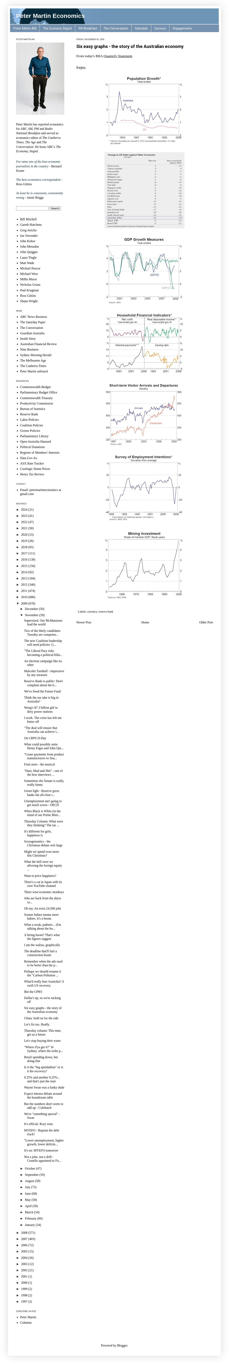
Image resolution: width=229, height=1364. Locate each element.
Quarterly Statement (118, 56)
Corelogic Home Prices (35, 469)
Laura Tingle (28, 257)
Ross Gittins (28, 295)
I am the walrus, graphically (42, 945)
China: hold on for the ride (41, 1018)
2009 (24, 603)
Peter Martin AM (24, 28)
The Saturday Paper (32, 322)
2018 (24, 547)
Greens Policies (30, 430)
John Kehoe (27, 241)
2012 (24, 584)
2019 (24, 541)
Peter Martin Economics (50, 15)
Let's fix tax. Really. (37, 1024)
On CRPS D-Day (35, 738)
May (28, 1199)
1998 (24, 1295)
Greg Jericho (28, 230)
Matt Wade (27, 263)
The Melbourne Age (33, 360)
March (29, 1212)
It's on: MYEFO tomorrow (41, 1150)
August (30, 1181)
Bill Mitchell (28, 219)
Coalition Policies (31, 425)
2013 (24, 578)
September (32, 1174)
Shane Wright (29, 301)
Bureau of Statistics (32, 409)
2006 (24, 1245)
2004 (24, 1257)
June (28, 1193)
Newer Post (83, 622)
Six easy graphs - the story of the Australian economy (130, 46)
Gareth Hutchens (31, 224)
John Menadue (29, 246)
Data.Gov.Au (28, 458)
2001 (24, 1276)
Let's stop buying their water (42, 1040)
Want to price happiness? (40, 875)
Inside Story (28, 338)
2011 (24, 591)
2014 (24, 572)
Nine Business (29, 349)
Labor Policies (29, 419)
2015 (24, 566)
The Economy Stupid (57, 28)
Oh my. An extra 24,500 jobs (42, 908)
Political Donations (32, 447)
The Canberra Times (33, 366)
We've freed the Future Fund (42, 691)
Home (145, 622)
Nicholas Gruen (30, 284)
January (30, 1225)
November (32, 615)
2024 (24, 509)
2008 (24, 1232)
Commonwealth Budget (35, 387)
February (31, 1218)
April (29, 1206)
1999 (24, 1289)
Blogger (122, 1345)
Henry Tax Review (32, 474)
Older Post (206, 622)
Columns (26, 1322)
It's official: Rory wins (38, 1124)
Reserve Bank (29, 414)
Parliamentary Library (34, 436)
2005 (24, 1251)
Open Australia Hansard (35, 441)
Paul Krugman (29, 290)
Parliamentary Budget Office (38, 392)
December (32, 609)
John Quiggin (29, 252)
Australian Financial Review (38, 344)
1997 (24, 1301)
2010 (24, 597)
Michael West (29, 273)
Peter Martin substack (34, 371)
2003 (24, 1264)
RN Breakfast (87, 28)
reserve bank (106, 611)
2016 (24, 559)
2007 (24, 1239)
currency (92, 611)
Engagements (182, 28)
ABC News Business (33, 316)
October (30, 1168)
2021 (24, 528)
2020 (24, 534)
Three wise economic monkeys (44, 892)
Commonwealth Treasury (36, 398)
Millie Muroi (28, 279)
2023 (24, 515)
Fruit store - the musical (39, 764)
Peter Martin (28, 1317)
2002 (24, 1270)
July (28, 1187)
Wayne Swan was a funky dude (44, 1087)
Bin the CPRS (33, 991)
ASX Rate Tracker (32, 463)
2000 (24, 1282)
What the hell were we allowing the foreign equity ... (43, 865)
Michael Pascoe (30, 268)
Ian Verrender (29, 235)
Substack (141, 28)
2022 (24, 522)
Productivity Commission (36, 403)
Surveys (160, 28)
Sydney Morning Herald (35, 355)
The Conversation (116, 28)
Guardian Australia (32, 333)
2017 (24, 553)
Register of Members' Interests (39, 452)
